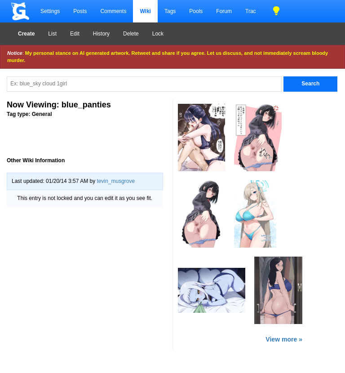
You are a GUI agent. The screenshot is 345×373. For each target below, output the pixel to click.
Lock (158, 34)
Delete (131, 34)
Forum (224, 11)
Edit (75, 34)
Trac (250, 11)
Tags (170, 11)
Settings (50, 11)
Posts (80, 11)
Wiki (145, 11)
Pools (196, 11)
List (52, 34)
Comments (113, 11)
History (101, 34)
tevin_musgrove (116, 181)
